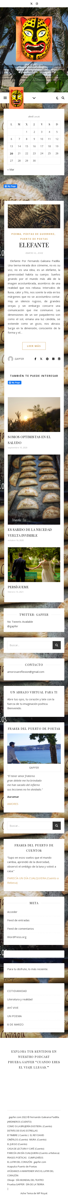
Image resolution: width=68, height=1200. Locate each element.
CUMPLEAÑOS (35, 1157)
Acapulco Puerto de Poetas (22, 1166)
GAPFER (19, 359)
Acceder (12, 912)
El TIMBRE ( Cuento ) (17, 1135)
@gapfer (12, 626)
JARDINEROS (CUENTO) (19, 1121)
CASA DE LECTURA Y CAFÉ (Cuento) (25, 1148)
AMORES (12, 804)
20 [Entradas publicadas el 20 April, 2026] (11, 153)
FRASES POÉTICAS (17, 1157)
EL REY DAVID (37, 1135)
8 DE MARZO (15, 1024)
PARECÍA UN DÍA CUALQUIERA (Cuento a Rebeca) (33, 1153)
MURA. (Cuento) (37, 1139)
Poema (16, 234)
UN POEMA (14, 1016)
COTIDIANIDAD (17, 991)
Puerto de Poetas (34, 238)
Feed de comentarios (20, 928)
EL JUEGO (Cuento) (17, 1144)
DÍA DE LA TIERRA (35, 1184)
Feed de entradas (18, 920)
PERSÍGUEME (18, 587)
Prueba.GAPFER (15, 1184)
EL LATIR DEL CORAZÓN (19, 1162)
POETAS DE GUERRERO (39, 234)
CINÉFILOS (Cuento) (17, 1139)
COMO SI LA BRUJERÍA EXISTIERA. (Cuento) (29, 1126)
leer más (34, 346)
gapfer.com (40, 1162)
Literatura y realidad (19, 999)
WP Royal (42, 1193)
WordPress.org (16, 937)
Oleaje (11, 1180)
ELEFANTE (34, 245)
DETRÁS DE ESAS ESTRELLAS (22, 1130)
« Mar (10, 169)
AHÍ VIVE (12, 1007)
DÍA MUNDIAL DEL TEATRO (30, 1180)
